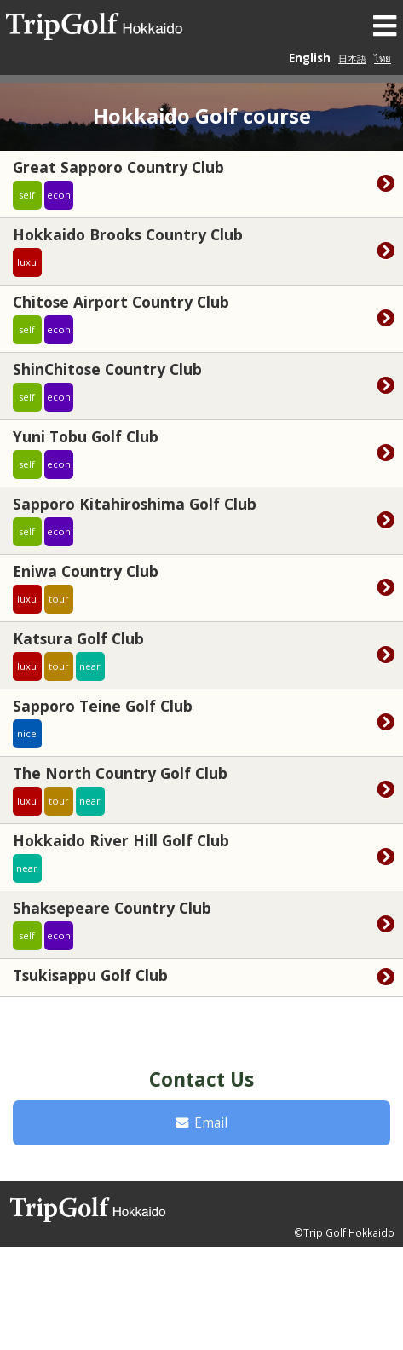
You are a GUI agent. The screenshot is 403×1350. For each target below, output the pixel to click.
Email (202, 1123)
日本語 (352, 58)
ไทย (382, 58)
